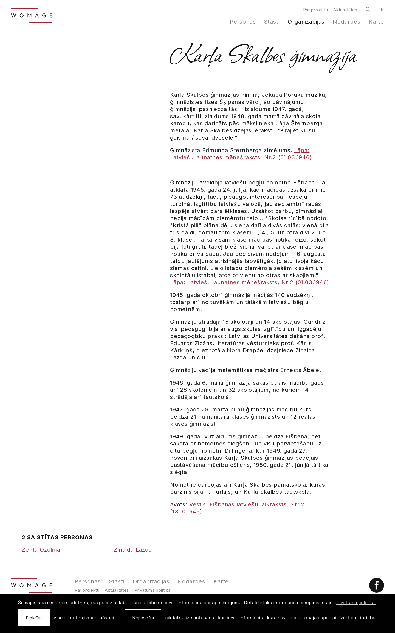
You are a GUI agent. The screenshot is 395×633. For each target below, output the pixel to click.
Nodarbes (346, 21)
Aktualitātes (345, 9)
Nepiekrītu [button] (143, 617)
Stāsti (272, 21)
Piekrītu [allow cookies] (34, 617)
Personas (243, 21)
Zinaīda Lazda (133, 549)
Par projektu (315, 9)
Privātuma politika (152, 590)
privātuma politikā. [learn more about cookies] (355, 603)
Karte (376, 21)
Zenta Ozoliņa (41, 549)
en (381, 9)
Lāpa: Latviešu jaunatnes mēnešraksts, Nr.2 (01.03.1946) (249, 282)
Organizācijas (306, 21)
